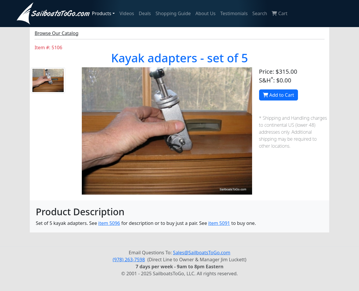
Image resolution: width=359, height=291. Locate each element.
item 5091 (219, 223)
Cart (279, 13)
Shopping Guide (173, 13)
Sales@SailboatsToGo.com (201, 252)
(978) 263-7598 (129, 259)
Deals (145, 13)
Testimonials (234, 13)
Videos (126, 13)
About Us (205, 13)
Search (259, 13)
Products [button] (102, 13)
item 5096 (109, 223)
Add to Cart (278, 95)
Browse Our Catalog (56, 33)
